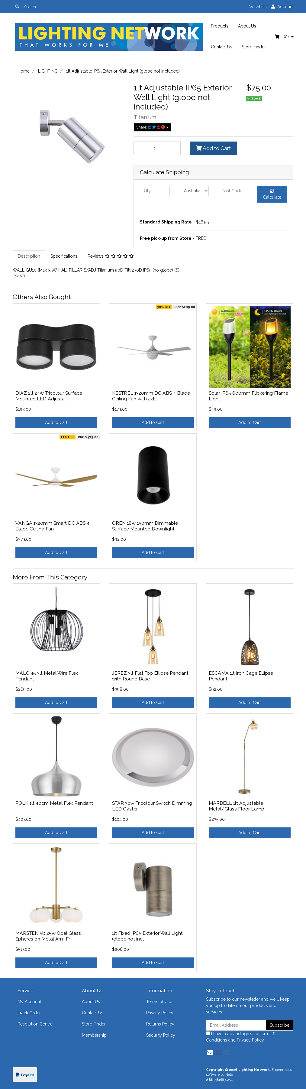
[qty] (155, 191)
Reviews (111, 256)
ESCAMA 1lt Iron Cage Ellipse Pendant (241, 676)
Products (219, 26)
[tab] (29, 256)
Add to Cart (213, 148)
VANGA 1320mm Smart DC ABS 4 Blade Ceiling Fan (52, 526)
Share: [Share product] (151, 127)
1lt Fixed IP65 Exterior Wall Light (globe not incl (147, 936)
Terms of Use (159, 1001)
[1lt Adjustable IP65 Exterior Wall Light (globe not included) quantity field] (157, 148)
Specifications (63, 256)
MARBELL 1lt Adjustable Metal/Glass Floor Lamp (236, 806)
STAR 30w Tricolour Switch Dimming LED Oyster (152, 806)
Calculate (272, 194)
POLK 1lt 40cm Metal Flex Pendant (54, 803)
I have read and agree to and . (241, 1036)
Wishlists (258, 6)
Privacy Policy (159, 1012)
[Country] (194, 191)
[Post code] (233, 191)
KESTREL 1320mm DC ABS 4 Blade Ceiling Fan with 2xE (151, 396)
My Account (29, 1001)
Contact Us (221, 46)
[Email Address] (236, 1025)
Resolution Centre (35, 1024)
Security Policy (160, 1035)
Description (29, 256)
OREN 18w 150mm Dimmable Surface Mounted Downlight (145, 526)
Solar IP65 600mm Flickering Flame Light (248, 396)
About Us (247, 26)
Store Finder (254, 46)
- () (282, 36)
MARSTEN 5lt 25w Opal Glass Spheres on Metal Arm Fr (48, 936)
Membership (94, 1035)
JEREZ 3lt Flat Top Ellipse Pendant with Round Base (150, 676)
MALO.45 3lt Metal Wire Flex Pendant (46, 676)
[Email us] (210, 1052)
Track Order (29, 1012)
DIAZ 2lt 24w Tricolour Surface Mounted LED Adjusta (48, 396)
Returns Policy (160, 1024)
